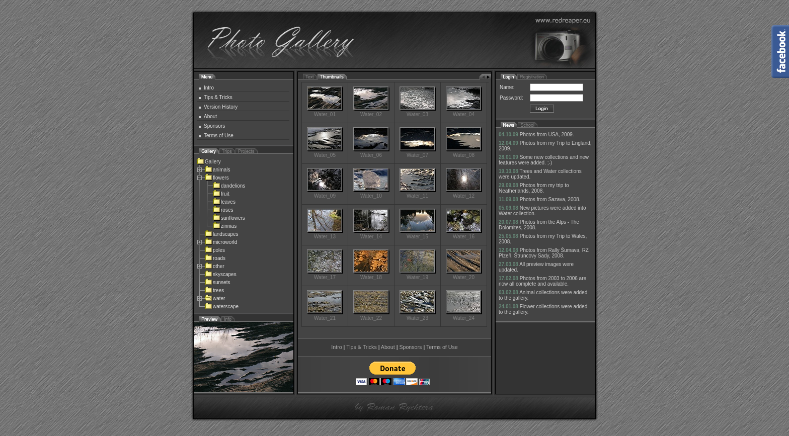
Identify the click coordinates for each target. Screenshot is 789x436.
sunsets (217, 282)
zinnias (224, 226)
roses (223, 210)
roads (215, 258)
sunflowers (229, 218)
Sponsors (214, 126)
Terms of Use (218, 135)
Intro (209, 88)
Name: (507, 87)
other (214, 266)
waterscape (222, 306)
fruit (221, 194)
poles (215, 250)
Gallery (209, 161)
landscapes (222, 234)
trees (214, 290)
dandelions (229, 186)
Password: (511, 98)
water (215, 298)
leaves (224, 202)
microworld (221, 242)
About (210, 116)
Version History (221, 107)
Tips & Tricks (218, 97)
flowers (217, 178)
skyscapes (220, 274)
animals (217, 169)
